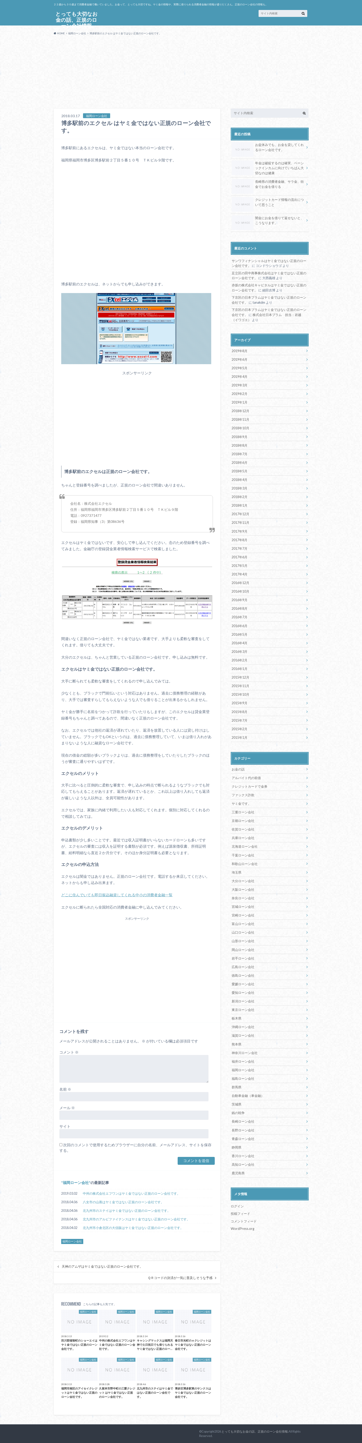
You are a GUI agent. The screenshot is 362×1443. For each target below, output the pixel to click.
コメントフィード (244, 1219)
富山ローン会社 (243, 922)
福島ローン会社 (243, 1076)
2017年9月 (239, 530)
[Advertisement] (181, 73)
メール (67, 1107)
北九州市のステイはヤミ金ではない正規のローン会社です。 (126, 1210)
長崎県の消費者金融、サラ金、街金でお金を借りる (268, 185)
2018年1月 (239, 505)
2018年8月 (239, 445)
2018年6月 (239, 462)
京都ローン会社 (243, 819)
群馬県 (236, 1085)
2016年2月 (239, 659)
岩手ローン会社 (243, 956)
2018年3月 (239, 487)
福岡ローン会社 (76, 1182)
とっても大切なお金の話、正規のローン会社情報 (254, 1431)
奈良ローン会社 (243, 896)
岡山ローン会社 (243, 948)
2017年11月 (240, 522)
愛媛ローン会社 (243, 982)
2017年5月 (239, 565)
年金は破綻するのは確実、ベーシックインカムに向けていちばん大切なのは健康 (268, 168)
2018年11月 (240, 419)
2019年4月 (239, 376)
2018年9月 (239, 436)
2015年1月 (239, 736)
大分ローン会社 (243, 879)
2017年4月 (239, 573)
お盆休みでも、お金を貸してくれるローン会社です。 (268, 148)
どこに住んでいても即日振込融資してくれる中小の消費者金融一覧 (117, 895)
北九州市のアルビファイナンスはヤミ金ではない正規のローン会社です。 (136, 1219)
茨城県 (236, 1102)
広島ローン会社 (243, 965)
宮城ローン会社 (243, 905)
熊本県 (236, 1042)
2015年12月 (240, 676)
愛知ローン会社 (243, 990)
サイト (64, 1126)
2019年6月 (239, 359)
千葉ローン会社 (243, 853)
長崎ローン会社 (243, 1119)
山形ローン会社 (243, 939)
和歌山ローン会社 (245, 862)
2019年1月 (239, 402)
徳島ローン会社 (243, 973)
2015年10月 (240, 693)
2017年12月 (240, 513)
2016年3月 (239, 650)
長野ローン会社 (243, 1128)
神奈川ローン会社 (245, 1050)
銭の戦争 (238, 1110)
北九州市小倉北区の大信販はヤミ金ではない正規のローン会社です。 (133, 1228)
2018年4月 (239, 479)
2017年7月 (239, 547)
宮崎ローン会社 (243, 913)
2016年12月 (240, 582)
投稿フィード (240, 1211)
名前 (65, 1089)
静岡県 (236, 1145)
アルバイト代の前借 (246, 776)
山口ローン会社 (243, 930)
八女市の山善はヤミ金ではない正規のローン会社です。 (123, 1202)
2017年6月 (239, 556)
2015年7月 (239, 719)
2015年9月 (239, 702)
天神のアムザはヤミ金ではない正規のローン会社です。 (102, 1266)
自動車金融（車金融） (248, 1093)
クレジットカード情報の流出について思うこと (268, 203)
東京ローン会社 (243, 1008)
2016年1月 (239, 667)
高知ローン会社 (243, 1162)
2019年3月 (239, 385)
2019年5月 (239, 368)
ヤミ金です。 (241, 802)
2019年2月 (239, 393)
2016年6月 (239, 625)
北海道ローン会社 (245, 845)
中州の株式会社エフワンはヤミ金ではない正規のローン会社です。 (131, 1193)
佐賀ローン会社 (243, 828)
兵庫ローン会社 (243, 836)
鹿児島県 (238, 1170)
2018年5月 (239, 470)
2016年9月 (239, 599)
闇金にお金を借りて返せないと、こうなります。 (268, 221)
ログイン (237, 1204)
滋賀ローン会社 (243, 1033)
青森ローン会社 (243, 1136)
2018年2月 (239, 496)
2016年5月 (239, 633)
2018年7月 (239, 453)
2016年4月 (239, 642)
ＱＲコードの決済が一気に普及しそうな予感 (180, 1278)
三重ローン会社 (243, 811)
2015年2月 (239, 727)
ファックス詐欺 (243, 794)
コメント (69, 1052)
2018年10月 (240, 427)
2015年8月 (239, 710)
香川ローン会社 (243, 1153)
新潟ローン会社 (243, 999)
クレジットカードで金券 (249, 785)
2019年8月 (239, 351)
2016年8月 (239, 607)
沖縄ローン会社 (243, 1025)
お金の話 (238, 768)
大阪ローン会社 (243, 888)
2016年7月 (239, 616)
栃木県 (236, 1016)
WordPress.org (242, 1226)
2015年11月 (240, 685)
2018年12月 (240, 411)
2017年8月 (239, 539)
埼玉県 (236, 870)
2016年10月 (240, 590)
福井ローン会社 (243, 1059)
